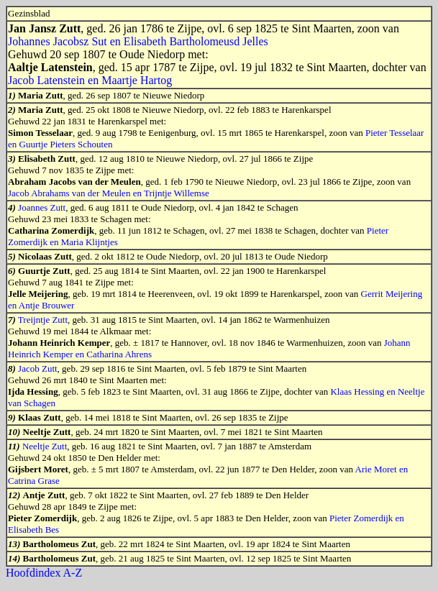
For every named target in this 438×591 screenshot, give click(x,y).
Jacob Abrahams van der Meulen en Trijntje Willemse (108, 193)
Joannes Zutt (41, 207)
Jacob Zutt (38, 368)
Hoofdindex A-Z (44, 573)
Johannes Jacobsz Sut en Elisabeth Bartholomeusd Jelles (138, 41)
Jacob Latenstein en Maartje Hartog (90, 80)
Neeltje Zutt (44, 446)
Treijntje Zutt (43, 319)
